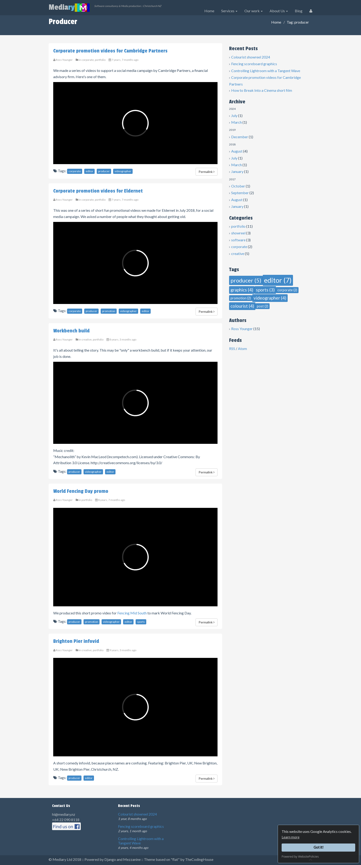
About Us (279, 11)
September (240, 192)
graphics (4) (241, 289)
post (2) (262, 306)
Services (229, 11)
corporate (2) (287, 290)
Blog (298, 11)
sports (141, 621)
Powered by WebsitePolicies (300, 856)
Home (209, 11)
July (234, 115)
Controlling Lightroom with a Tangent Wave (265, 70)
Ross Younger (242, 328)
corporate (239, 246)
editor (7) (278, 280)
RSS (232, 348)
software (238, 240)
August (237, 151)
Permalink (207, 172)
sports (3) (265, 289)
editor (89, 171)
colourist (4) (242, 306)
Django (110, 859)
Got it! (319, 847)
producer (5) (245, 280)
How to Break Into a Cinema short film (261, 90)
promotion (108, 311)
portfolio (238, 226)
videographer (123, 171)
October (238, 186)
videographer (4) (270, 298)
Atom (242, 348)
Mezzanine (132, 859)
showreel (238, 233)
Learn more (290, 837)
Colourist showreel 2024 (250, 57)
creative (237, 253)
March (236, 122)
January (237, 171)
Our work (253, 11)
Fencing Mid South (132, 613)
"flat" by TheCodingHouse (192, 859)
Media (69, 7)
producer (104, 171)
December (239, 137)
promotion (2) (240, 298)
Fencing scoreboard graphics (254, 63)
